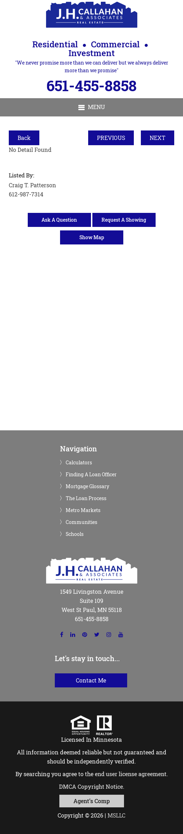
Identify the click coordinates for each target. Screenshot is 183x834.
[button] (91, 107)
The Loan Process (86, 498)
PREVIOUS (111, 137)
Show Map (91, 237)
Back (24, 137)
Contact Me (91, 680)
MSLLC (116, 815)
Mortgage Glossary (87, 486)
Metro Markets (83, 510)
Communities (81, 522)
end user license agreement (130, 774)
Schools (75, 534)
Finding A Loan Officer (91, 474)
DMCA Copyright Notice (91, 786)
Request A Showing (124, 219)
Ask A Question (59, 219)
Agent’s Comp (91, 801)
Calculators (79, 462)
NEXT (157, 137)
